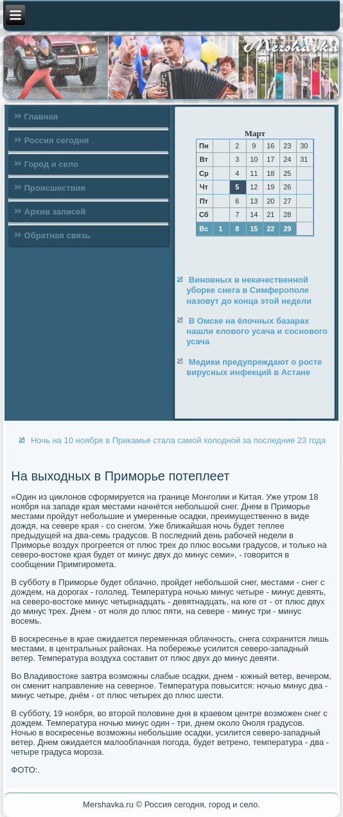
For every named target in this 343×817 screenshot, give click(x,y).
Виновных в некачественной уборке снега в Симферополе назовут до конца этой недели (249, 290)
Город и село (51, 164)
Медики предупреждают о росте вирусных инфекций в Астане (254, 367)
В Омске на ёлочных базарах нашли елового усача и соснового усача (257, 331)
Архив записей (55, 211)
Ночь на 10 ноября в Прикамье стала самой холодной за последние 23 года (178, 440)
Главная (41, 116)
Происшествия (55, 188)
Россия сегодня (56, 140)
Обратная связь (57, 235)
